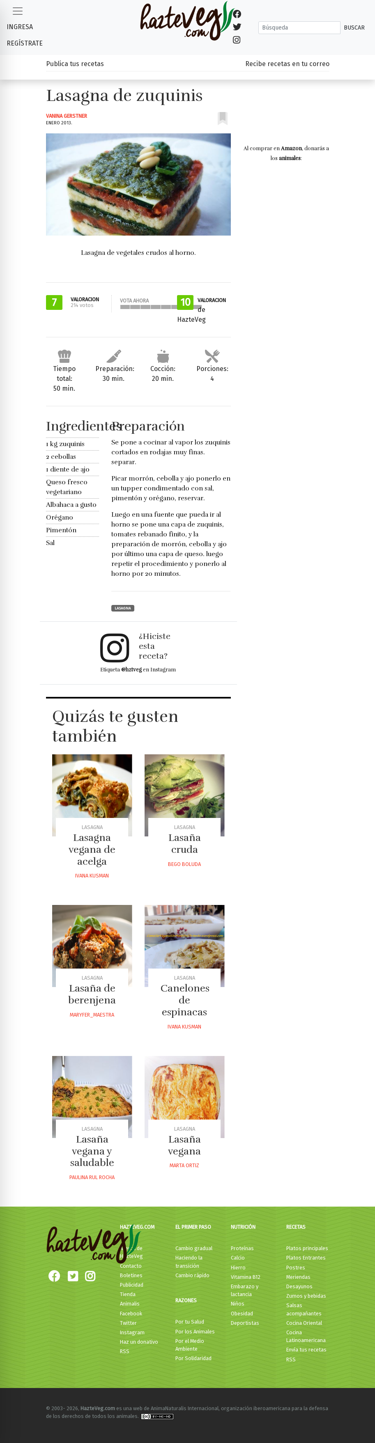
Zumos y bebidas (306, 1296)
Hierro (238, 1267)
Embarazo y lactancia (244, 1290)
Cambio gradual (193, 1248)
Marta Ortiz (184, 1165)
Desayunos (299, 1286)
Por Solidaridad (193, 1358)
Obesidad (242, 1313)
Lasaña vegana (184, 1145)
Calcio (238, 1258)
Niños (237, 1304)
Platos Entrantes (306, 1258)
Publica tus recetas (75, 64)
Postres (295, 1267)
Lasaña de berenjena (92, 994)
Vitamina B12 (245, 1277)
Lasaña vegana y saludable (92, 1151)
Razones (186, 1300)
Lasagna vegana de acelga (92, 849)
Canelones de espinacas (185, 1000)
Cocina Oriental (304, 1323)
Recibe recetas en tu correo (287, 64)
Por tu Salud (189, 1322)
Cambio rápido (192, 1275)
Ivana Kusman (92, 876)
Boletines (131, 1275)
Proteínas (242, 1248)
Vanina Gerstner (66, 116)
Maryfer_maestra (92, 1015)
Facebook (131, 1313)
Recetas (296, 1227)
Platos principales (307, 1248)
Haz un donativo (139, 1342)
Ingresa (20, 27)
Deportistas (245, 1323)
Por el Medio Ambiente (189, 1345)
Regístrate (25, 43)
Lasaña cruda (184, 843)
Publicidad (131, 1285)
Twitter (128, 1323)
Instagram (132, 1332)
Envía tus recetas (306, 1350)
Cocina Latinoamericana (306, 1336)
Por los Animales (195, 1331)
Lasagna (123, 608)
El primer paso (193, 1227)
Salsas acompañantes (304, 1309)
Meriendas (298, 1277)
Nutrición (243, 1227)
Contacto (131, 1266)
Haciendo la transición (188, 1262)
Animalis (130, 1304)
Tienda (128, 1294)
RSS (124, 1351)
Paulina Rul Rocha (92, 1177)
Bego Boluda (184, 864)
